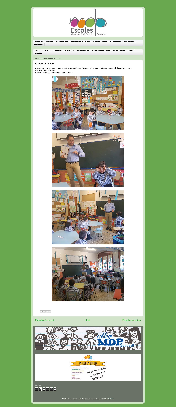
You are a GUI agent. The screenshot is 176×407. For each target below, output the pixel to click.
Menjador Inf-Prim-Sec (80, 41)
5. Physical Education (81, 50)
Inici (88, 320)
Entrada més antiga (131, 320)
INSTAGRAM (38, 44)
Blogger (110, 398)
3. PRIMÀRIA (58, 50)
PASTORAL (38, 53)
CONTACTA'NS (129, 41)
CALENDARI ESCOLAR (100, 41)
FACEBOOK (49, 41)
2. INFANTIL (46, 50)
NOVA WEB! (39, 41)
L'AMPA (130, 50)
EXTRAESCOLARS (119, 50)
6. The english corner (101, 50)
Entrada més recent (44, 320)
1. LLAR (37, 50)
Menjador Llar (62, 41)
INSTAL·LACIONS (115, 41)
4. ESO (67, 50)
